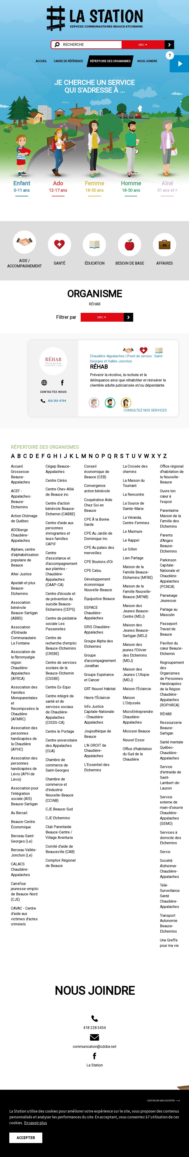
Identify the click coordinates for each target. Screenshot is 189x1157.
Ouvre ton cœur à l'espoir (168, 496)
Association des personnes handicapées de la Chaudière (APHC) (24, 738)
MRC (143, 45)
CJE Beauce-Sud (59, 809)
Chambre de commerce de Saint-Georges (57, 765)
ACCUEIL (41, 61)
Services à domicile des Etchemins (170, 837)
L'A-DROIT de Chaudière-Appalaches (95, 750)
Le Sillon (130, 549)
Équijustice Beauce (99, 599)
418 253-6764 (53, 400)
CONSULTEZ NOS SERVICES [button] (145, 410)
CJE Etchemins (58, 818)
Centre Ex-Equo (58, 687)
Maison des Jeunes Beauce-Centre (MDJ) (136, 611)
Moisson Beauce (136, 731)
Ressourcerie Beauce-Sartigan (171, 727)
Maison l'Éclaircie (137, 689)
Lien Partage (133, 558)
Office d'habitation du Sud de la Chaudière (137, 754)
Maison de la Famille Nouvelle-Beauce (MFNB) (137, 591)
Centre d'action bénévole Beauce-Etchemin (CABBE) (60, 508)
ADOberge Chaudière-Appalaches (20, 535)
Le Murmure (132, 531)
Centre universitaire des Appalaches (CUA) (61, 745)
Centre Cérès (56, 480)
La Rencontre (133, 494)
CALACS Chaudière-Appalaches (20, 869)
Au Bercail (19, 813)
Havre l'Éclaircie (97, 697)
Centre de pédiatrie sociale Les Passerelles (61, 623)
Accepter (26, 1137)
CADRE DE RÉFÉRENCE (68, 61)
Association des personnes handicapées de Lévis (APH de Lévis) (24, 769)
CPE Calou (92, 570)
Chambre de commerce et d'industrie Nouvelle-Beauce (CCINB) (59, 790)
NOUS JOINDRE (147, 61)
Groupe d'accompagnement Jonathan (100, 660)
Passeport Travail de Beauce (168, 629)
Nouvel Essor (134, 740)
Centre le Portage (60, 731)
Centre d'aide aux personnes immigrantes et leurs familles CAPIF (59, 533)
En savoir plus (35, 1122)
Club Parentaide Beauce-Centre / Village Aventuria (59, 832)
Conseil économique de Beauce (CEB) (96, 471)
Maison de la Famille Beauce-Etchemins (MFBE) (138, 572)
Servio (165, 852)
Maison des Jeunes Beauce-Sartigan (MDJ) (136, 630)
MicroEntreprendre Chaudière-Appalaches (138, 717)
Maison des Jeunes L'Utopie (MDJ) (136, 674)
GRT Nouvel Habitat (100, 689)
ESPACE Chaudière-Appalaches (93, 613)
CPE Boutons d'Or (98, 562)
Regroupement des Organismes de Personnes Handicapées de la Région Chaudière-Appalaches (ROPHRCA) (172, 683)
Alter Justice (21, 574)
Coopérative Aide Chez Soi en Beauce (98, 505)
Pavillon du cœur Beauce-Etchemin (171, 648)
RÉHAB (166, 714)
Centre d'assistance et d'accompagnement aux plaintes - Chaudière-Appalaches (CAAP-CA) (61, 569)
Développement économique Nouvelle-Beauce (98, 584)
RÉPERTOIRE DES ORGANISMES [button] (110, 61)
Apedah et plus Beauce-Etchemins (23, 588)
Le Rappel (131, 540)
